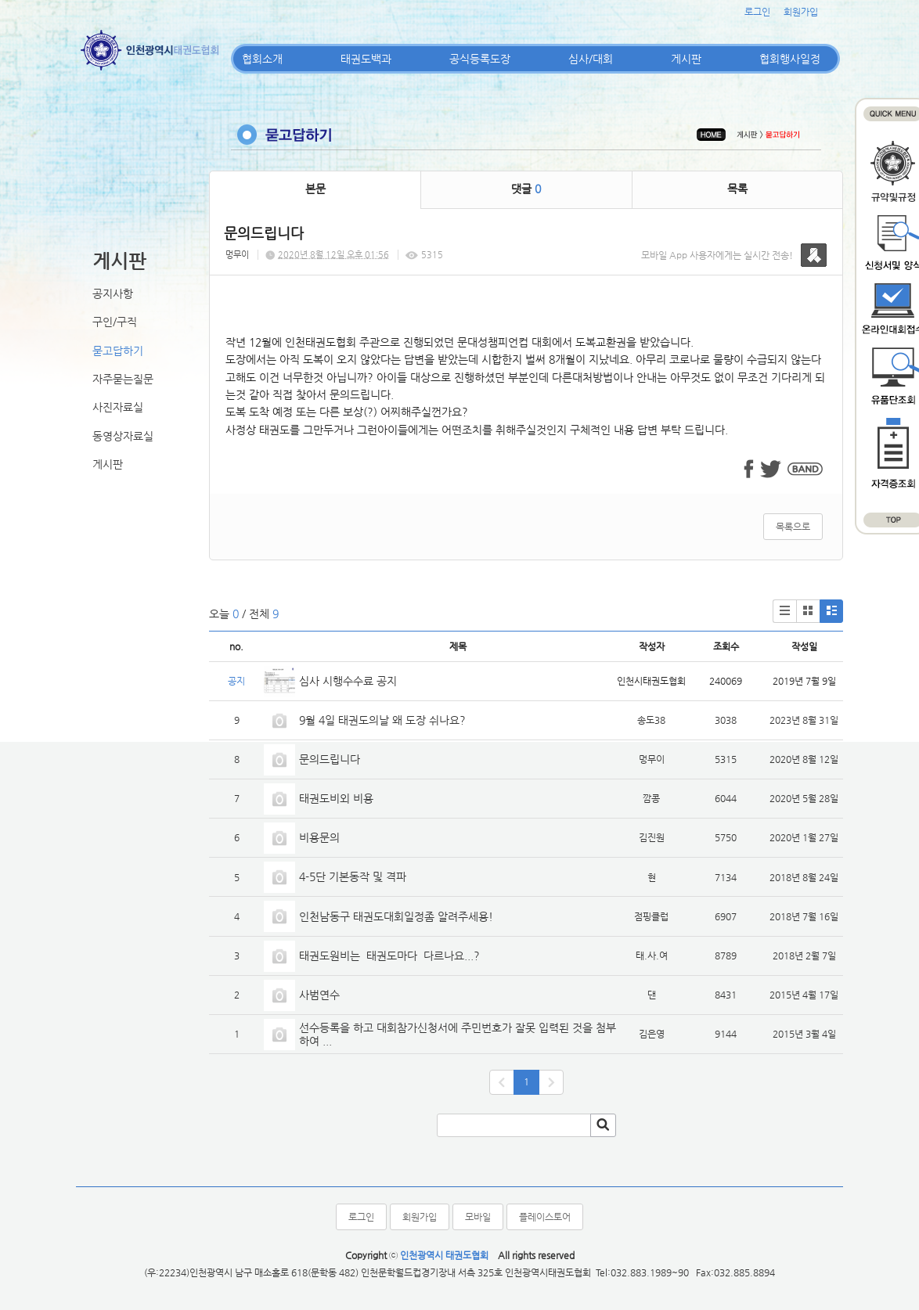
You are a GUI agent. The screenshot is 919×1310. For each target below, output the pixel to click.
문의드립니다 (329, 759)
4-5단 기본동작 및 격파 (354, 876)
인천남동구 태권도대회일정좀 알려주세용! (396, 916)
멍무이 (237, 255)
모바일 (478, 1216)
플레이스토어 (545, 1216)
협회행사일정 (789, 58)
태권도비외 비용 (336, 798)
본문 (315, 188)
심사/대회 (590, 58)
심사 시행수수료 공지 (348, 681)
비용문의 (319, 837)
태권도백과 (366, 58)
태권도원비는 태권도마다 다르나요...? (389, 955)
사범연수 (319, 994)
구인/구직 (114, 321)
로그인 (757, 11)
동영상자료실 (122, 436)
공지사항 (112, 293)
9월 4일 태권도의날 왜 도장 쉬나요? (382, 720)
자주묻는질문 (122, 378)
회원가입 (801, 11)
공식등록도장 (479, 58)
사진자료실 (117, 407)
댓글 (526, 188)
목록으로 (793, 526)
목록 (737, 188)
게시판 (686, 58)
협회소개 (262, 58)
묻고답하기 (117, 350)
